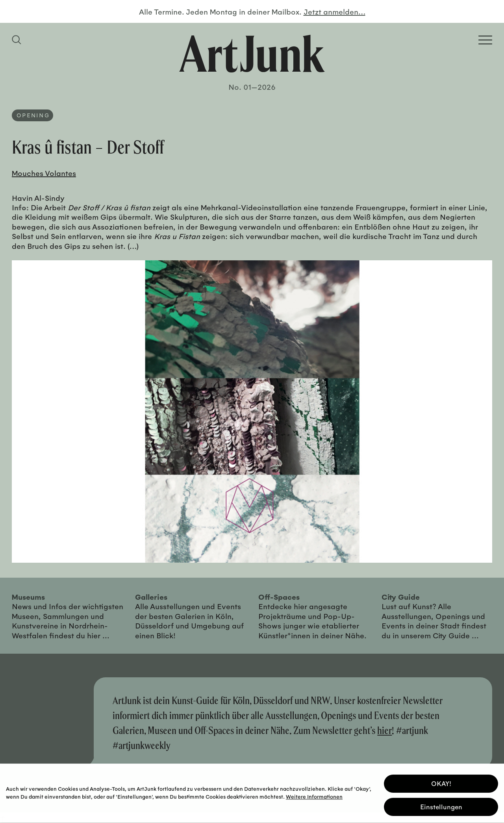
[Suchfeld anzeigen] (18, 40)
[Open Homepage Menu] (485, 39)
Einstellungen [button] (441, 805)
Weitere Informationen (314, 795)
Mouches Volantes (44, 173)
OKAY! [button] (441, 782)
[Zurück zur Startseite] (252, 53)
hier (384, 730)
